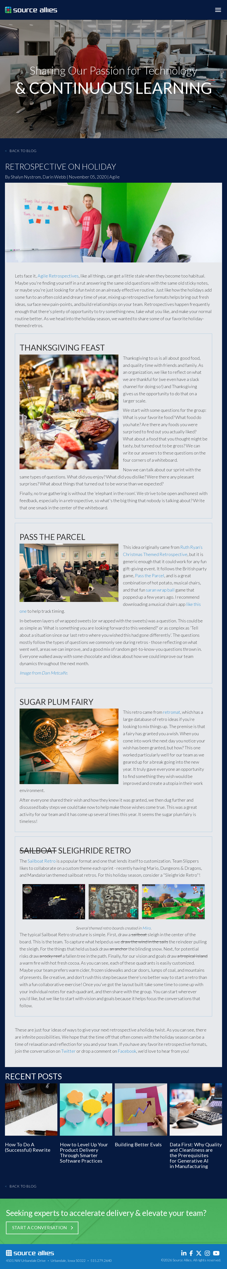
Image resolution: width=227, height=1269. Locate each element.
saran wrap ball (160, 590)
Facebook (127, 1051)
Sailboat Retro (42, 861)
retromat (171, 712)
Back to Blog (21, 151)
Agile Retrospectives (58, 275)
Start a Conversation (39, 1227)
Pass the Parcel (149, 575)
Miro (146, 928)
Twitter (68, 1051)
